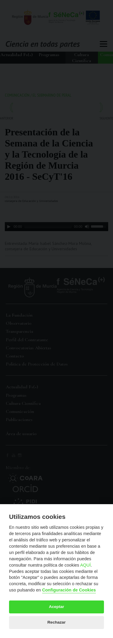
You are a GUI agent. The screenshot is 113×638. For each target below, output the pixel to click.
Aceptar (56, 606)
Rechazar (56, 622)
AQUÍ (85, 565)
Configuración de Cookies (69, 590)
